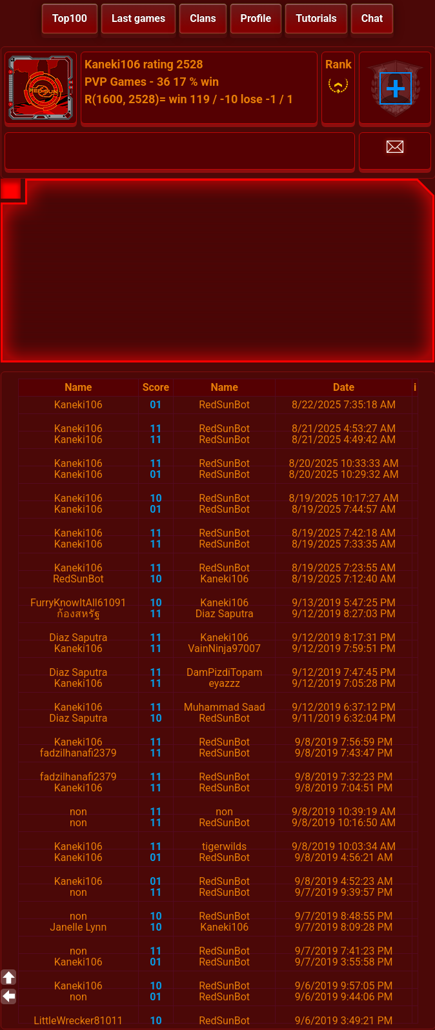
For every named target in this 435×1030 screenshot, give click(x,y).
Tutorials (316, 18)
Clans (203, 18)
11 (155, 428)
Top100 (69, 18)
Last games (138, 18)
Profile (256, 18)
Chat (372, 18)
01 (155, 405)
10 (155, 498)
